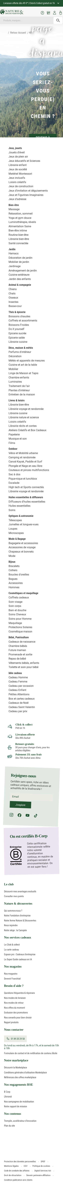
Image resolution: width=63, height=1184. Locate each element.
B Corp (7, 1091)
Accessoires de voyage (22, 547)
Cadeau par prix (18, 711)
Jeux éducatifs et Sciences (24, 160)
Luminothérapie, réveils (22, 222)
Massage (14, 209)
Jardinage (14, 266)
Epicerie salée (17, 337)
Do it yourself (16, 329)
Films (12, 443)
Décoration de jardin (20, 257)
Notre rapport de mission (15, 1106)
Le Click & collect (12, 944)
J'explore (20, 805)
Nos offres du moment (14, 1007)
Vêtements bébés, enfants (24, 663)
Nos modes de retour (14, 1002)
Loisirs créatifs (17, 182)
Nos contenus (12, 1113)
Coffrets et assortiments (23, 320)
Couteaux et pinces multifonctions (29, 470)
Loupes (13, 528)
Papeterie (14, 434)
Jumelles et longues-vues (23, 524)
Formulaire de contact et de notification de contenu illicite (30, 1053)
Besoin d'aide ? (14, 985)
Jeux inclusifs (17, 177)
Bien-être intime (18, 230)
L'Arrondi (8, 1096)
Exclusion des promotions (16, 1012)
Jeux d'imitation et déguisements (28, 190)
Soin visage (15, 601)
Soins (12, 510)
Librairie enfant (18, 165)
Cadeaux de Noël (19, 702)
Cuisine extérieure (19, 274)
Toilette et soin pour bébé (23, 667)
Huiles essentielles (19, 505)
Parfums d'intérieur (20, 352)
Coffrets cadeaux (19, 597)
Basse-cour (15, 306)
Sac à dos (14, 474)
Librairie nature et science (24, 417)
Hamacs (13, 253)
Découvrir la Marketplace (15, 1067)
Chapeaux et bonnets (21, 551)
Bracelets (14, 566)
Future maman (17, 650)
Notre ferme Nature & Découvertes (20, 920)
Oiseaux (13, 297)
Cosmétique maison (20, 631)
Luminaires (15, 381)
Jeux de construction (21, 186)
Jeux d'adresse (17, 199)
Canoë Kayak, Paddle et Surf (25, 461)
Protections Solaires (20, 627)
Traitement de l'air (19, 386)
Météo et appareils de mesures (27, 360)
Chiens (13, 289)
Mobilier (13, 369)
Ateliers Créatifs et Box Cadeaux (27, 430)
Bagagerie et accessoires (23, 543)
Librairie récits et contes (23, 425)
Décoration (15, 356)
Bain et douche (17, 610)
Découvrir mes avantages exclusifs (20, 891)
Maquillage (15, 623)
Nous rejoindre (11, 925)
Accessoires (16, 583)
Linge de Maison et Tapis (23, 373)
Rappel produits (11, 1022)
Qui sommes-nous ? (13, 910)
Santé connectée (18, 243)
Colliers (13, 570)
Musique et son (18, 438)
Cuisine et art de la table (23, 364)
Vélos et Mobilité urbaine (23, 453)
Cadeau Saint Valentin (22, 707)
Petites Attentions (19, 694)
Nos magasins (13, 966)
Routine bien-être (18, 234)
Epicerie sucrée (17, 333)
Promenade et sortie (20, 654)
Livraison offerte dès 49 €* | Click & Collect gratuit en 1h (29, 3)
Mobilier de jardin (19, 261)
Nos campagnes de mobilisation (19, 1101)
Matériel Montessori (20, 173)
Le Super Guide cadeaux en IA (18, 959)
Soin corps (15, 606)
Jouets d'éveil (17, 152)
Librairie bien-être (19, 239)
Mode (12, 556)
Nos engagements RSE (18, 1084)
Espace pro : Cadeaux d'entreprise (19, 954)
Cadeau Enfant (17, 690)
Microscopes (16, 533)
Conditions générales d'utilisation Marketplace (25, 1072)
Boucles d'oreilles (19, 574)
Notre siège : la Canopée (15, 930)
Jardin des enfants (20, 279)
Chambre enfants (19, 377)
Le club (9, 884)
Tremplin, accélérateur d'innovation (20, 1121)
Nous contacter (13, 1029)
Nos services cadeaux (17, 937)
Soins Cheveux (17, 614)
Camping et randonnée (22, 457)
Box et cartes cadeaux (22, 698)
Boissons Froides (19, 324)
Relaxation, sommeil (21, 213)
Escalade (14, 482)
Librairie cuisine (18, 341)
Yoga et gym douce (20, 217)
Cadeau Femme (18, 681)
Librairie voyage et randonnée (26, 409)
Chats (12, 293)
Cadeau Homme (18, 677)
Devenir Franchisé (12, 978)
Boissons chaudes (19, 316)
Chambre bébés (18, 646)
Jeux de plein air (18, 156)
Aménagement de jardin (23, 270)
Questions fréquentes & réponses (19, 993)
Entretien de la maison (22, 394)
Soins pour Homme (20, 618)
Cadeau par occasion (21, 685)
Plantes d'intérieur (19, 390)
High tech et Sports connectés (26, 487)
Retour (14, 32)
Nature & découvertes (18, 903)
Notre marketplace (16, 1060)
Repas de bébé (17, 658)
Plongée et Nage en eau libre (25, 465)
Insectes (13, 302)
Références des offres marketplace (20, 1077)
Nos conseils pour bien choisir (18, 1017)
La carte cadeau (11, 949)
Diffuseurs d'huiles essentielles (27, 501)
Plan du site (9, 1125)
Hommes (14, 587)
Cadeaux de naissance (22, 641)
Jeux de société (18, 169)
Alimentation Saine (20, 226)
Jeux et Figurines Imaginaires (26, 195)
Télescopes (15, 520)
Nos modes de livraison (15, 998)
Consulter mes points (14, 896)
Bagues (13, 578)
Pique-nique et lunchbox (23, 478)
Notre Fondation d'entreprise (17, 915)
